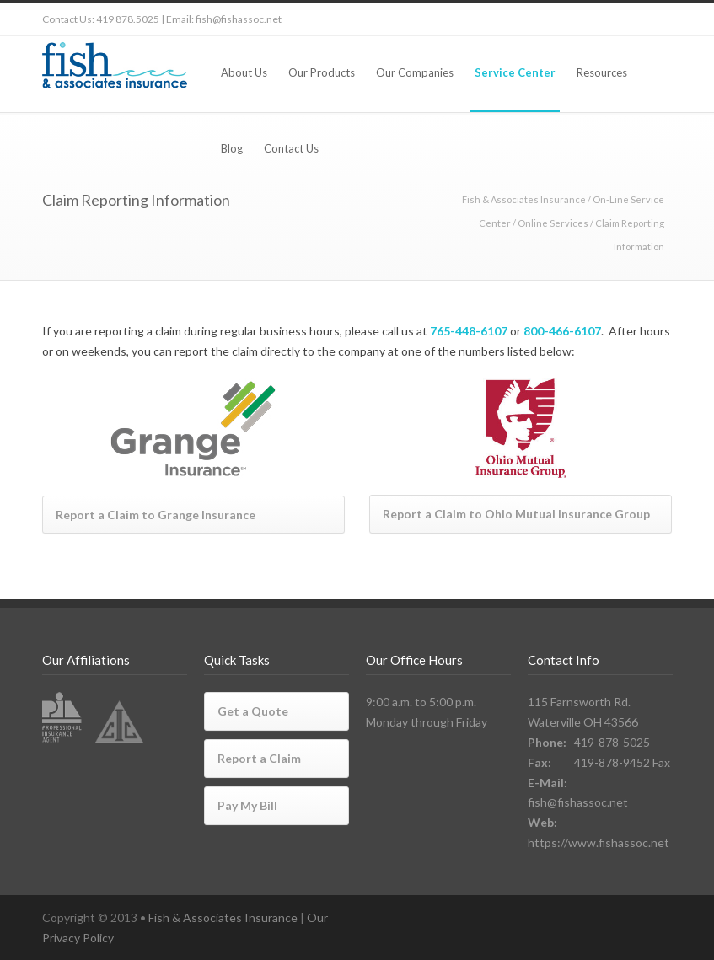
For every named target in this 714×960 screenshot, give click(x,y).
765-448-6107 (468, 331)
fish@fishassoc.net (239, 19)
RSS (656, 19)
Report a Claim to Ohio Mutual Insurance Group (516, 514)
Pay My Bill (247, 805)
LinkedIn (622, 19)
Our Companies (415, 72)
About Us (244, 72)
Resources (602, 72)
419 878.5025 (127, 19)
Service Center (515, 72)
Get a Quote (252, 711)
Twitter (555, 19)
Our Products (321, 72)
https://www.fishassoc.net (598, 842)
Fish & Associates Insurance (524, 199)
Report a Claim (259, 758)
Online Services (553, 222)
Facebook (588, 19)
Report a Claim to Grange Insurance (155, 514)
